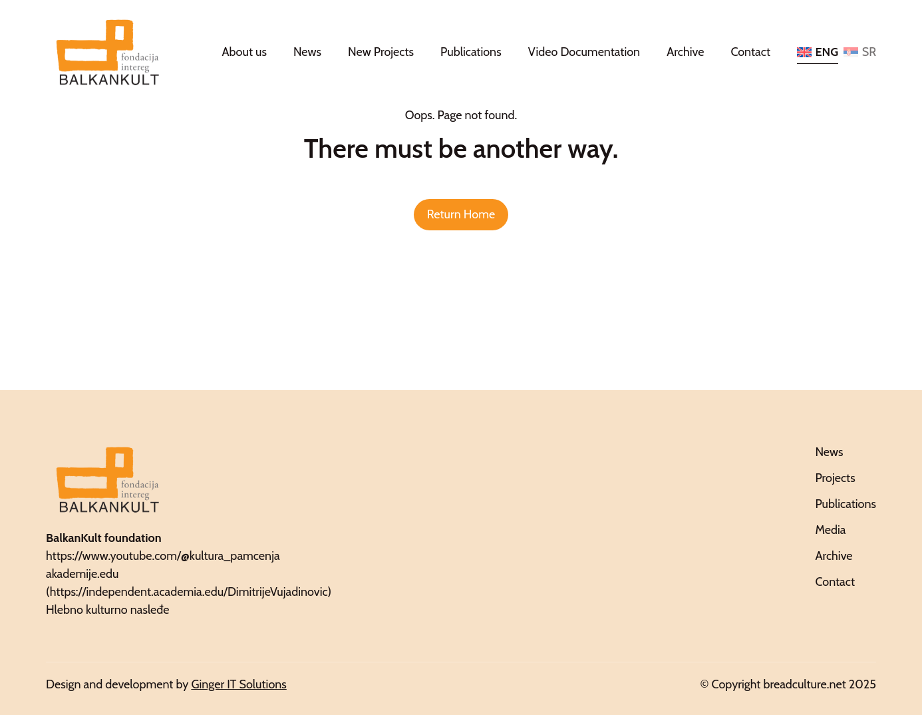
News (307, 52)
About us (244, 52)
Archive (685, 52)
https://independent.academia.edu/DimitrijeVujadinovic (189, 592)
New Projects (381, 52)
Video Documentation (584, 52)
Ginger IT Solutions (238, 684)
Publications (471, 52)
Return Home (461, 214)
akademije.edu (82, 574)
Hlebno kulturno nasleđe (108, 609)
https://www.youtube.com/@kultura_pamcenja (163, 556)
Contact (750, 52)
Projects (835, 478)
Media (830, 530)
